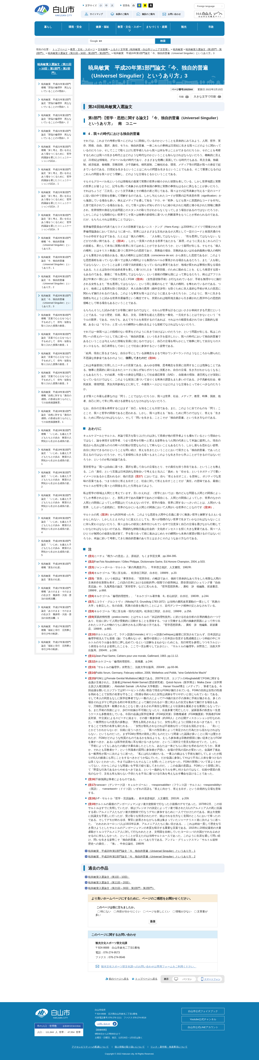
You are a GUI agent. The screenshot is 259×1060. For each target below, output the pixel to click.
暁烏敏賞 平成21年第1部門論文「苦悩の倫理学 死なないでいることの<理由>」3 (56, 134)
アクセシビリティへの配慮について (90, 1046)
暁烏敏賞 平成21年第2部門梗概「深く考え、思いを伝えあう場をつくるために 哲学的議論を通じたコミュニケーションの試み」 (56, 153)
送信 (152, 921)
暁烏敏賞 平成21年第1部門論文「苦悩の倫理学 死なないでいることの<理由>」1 (56, 103)
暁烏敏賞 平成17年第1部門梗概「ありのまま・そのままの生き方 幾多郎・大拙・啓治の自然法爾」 (56, 593)
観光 (183, 26)
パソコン (187, 979)
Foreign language (206, 6)
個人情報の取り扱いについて (130, 1046)
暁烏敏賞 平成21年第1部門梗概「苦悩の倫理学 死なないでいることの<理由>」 (56, 87)
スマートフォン (212, 979)
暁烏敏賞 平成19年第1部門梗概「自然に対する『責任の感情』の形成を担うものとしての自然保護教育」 (56, 397)
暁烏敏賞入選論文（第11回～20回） (109, 882)
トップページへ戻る (146, 978)
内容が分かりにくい (128, 911)
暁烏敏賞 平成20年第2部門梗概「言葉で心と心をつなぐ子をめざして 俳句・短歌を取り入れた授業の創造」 (56, 320)
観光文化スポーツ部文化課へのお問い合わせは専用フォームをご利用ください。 (148, 966)
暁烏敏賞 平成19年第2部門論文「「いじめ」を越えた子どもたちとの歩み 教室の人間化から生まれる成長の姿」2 (56, 479)
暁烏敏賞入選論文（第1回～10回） (109, 877)
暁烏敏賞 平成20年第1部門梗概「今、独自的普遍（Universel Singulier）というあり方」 (56, 243)
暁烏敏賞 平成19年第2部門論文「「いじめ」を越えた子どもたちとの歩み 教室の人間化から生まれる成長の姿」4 (56, 525)
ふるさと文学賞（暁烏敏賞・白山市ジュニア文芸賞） (140, 49)
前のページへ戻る (119, 978)
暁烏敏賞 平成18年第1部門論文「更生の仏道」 (56, 577)
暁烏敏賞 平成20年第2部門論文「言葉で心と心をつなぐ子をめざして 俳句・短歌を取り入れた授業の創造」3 (56, 378)
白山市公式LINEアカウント (203, 1027)
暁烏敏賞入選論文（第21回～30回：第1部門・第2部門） (79, 53)
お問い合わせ (103, 1024)
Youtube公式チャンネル (203, 1019)
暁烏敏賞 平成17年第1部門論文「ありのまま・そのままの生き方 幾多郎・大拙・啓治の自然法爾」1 (56, 612)
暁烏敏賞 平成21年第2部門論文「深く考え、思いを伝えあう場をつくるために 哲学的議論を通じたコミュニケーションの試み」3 (56, 222)
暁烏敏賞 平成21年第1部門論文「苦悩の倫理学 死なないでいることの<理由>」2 (56, 119)
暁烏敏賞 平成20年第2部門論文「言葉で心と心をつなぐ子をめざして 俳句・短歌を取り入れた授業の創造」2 (56, 359)
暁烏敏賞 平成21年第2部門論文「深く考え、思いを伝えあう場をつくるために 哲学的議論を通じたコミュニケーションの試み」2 (56, 199)
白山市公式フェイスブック (203, 1011)
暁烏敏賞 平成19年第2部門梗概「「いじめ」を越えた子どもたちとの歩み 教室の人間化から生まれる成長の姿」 (56, 435)
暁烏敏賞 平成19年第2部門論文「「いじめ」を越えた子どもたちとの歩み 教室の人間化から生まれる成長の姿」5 (56, 548)
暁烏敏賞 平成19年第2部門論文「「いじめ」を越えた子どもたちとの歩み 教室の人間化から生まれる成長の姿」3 (56, 502)
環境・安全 (75, 26)
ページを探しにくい (158, 911)
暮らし (48, 26)
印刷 (181, 96)
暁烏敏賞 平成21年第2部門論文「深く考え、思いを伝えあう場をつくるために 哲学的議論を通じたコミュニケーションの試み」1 (56, 176)
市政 (211, 26)
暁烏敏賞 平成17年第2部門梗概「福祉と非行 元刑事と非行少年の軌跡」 (56, 630)
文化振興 (103, 49)
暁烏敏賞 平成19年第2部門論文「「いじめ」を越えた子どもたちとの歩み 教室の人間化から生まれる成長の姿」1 (56, 456)
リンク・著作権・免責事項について (168, 1046)
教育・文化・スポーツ (129, 28)
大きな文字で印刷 (205, 96)
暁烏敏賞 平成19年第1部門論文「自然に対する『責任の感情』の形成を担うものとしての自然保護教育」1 (56, 416)
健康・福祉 (102, 26)
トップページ (59, 49)
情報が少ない (183, 911)
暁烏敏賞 (178, 49)
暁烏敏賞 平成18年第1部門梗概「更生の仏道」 (56, 565)
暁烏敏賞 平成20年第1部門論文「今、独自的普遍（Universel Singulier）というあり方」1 (141, 851)
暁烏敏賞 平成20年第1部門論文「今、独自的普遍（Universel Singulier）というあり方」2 (141, 856)
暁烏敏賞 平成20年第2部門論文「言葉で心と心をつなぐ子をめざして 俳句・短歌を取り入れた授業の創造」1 (56, 339)
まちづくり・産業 (156, 26)
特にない (105, 911)
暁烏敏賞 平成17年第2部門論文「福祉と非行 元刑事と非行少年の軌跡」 (56, 646)
